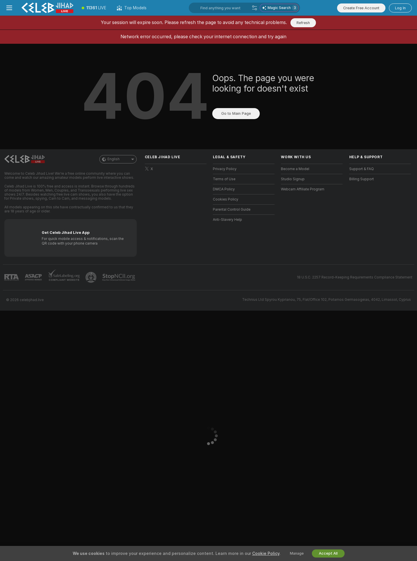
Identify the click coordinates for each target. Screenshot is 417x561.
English (118, 159)
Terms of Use (224, 179)
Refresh (303, 23)
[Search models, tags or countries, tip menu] (224, 8)
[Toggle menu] (9, 8)
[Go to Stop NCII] (119, 277)
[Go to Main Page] (47, 8)
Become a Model (295, 169)
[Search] (254, 8)
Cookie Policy (265, 553)
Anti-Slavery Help (227, 220)
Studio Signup (293, 179)
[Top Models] (131, 8)
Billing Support (361, 179)
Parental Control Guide (231, 209)
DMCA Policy (224, 189)
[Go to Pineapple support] (91, 277)
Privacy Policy (225, 169)
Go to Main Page (236, 113)
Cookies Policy (225, 199)
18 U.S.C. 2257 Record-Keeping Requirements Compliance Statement (354, 277)
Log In (400, 8)
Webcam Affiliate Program (302, 189)
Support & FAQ (361, 169)
